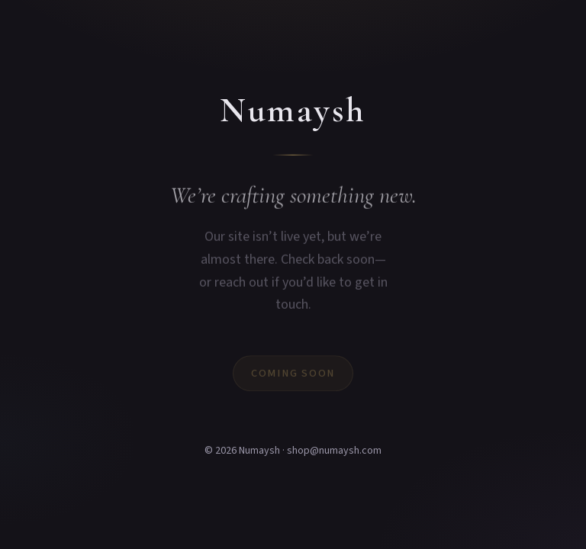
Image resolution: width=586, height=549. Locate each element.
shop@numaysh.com (334, 450)
